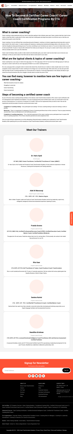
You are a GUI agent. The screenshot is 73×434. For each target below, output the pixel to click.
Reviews (22, 392)
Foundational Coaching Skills (42, 405)
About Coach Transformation (27, 385)
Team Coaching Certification (20, 410)
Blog (21, 396)
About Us (52, 5)
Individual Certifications (44, 392)
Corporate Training (17, 415)
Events (57, 5)
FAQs (39, 388)
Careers (22, 388)
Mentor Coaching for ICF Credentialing (57, 407)
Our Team (22, 390)
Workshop (46, 5)
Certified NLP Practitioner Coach (55, 410)
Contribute (69, 5)
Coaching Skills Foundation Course (30, 415)
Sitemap (65, 430)
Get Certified (14, 5)
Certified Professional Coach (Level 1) (59, 405)
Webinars (40, 5)
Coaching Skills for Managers (47, 415)
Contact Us (41, 385)
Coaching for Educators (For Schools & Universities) (22, 417)
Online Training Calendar (12, 420)
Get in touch (63, 5)
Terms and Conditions (56, 430)
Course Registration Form (33, 424)
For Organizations (32, 5)
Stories (22, 394)
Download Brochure (43, 394)
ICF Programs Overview (16, 405)
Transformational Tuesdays (33, 420)
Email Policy (47, 430)
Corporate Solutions (43, 390)
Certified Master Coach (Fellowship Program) (36, 407)
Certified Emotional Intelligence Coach (37, 410)
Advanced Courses (23, 5)
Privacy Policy (39, 430)
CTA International (42, 396)
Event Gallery (22, 420)
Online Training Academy (28, 405)
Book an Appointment (21, 424)
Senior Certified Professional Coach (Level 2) (13, 407)
